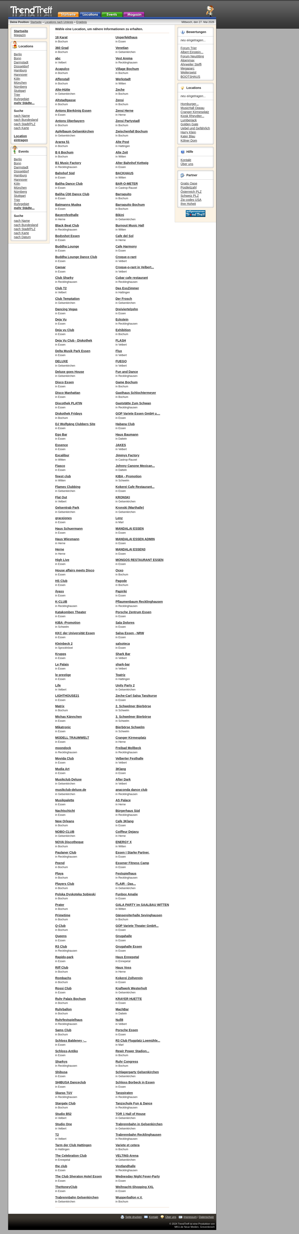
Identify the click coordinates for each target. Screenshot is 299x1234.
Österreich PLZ (191, 191)
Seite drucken (133, 1217)
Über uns (187, 164)
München (20, 82)
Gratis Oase (189, 183)
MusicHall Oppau (192, 108)
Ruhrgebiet (21, 99)
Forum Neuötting (192, 56)
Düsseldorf (21, 66)
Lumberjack (189, 120)
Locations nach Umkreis (59, 22)
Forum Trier (189, 48)
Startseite (36, 22)
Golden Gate (189, 124)
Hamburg (20, 70)
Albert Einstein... (192, 52)
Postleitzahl (189, 187)
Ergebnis (81, 22)
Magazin (20, 35)
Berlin (18, 54)
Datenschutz (206, 1217)
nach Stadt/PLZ (25, 124)
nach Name (22, 116)
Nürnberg (20, 86)
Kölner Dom (189, 140)
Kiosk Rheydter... (192, 116)
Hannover (20, 74)
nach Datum (22, 237)
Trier (17, 95)
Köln (17, 78)
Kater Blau (188, 136)
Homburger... (190, 104)
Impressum (190, 1217)
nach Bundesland (26, 120)
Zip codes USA (191, 199)
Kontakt (186, 160)
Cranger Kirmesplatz (195, 112)
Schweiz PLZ (190, 195)
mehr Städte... (24, 103)
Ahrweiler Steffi (191, 64)
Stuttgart (20, 90)
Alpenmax (187, 60)
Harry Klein (188, 132)
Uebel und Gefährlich (195, 128)
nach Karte (21, 128)
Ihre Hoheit (188, 204)
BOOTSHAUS (190, 76)
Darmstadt (21, 62)
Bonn (17, 58)
